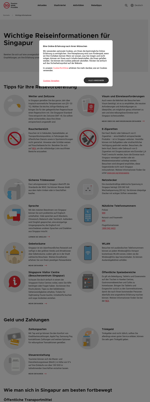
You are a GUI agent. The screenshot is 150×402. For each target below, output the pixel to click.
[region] (76, 63)
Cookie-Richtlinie (60, 68)
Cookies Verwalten (51, 80)
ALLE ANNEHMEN (96, 80)
